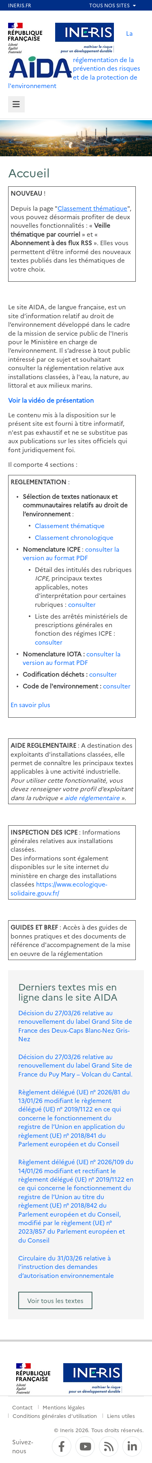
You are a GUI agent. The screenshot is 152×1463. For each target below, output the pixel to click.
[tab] (16, 104)
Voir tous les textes (55, 1300)
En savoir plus (30, 704)
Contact (22, 1407)
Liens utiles (121, 1415)
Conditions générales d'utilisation (55, 1415)
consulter (82, 604)
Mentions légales (64, 1407)
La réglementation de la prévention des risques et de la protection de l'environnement (74, 59)
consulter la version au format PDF (71, 553)
